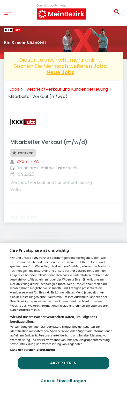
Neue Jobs (60, 72)
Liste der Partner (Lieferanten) (32, 349)
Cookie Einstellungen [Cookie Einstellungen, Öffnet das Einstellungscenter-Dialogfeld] (63, 380)
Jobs (14, 89)
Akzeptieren (63, 362)
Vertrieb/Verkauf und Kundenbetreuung (67, 89)
